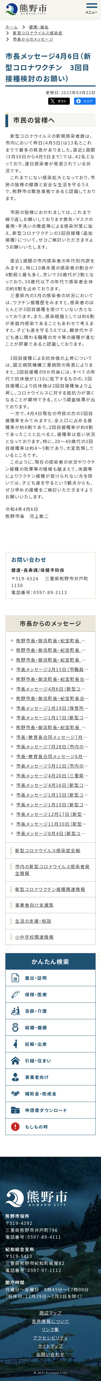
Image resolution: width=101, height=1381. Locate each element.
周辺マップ (50, 1312)
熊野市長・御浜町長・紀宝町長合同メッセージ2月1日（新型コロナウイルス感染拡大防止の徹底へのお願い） (53, 698)
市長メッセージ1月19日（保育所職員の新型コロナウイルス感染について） (53, 708)
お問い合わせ (50, 1354)
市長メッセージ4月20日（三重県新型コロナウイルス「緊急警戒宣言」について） (53, 775)
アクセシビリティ (50, 1337)
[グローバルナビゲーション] (91, 9)
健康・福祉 (39, 27)
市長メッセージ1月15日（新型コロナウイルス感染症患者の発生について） (53, 795)
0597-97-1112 (44, 1270)
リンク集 (50, 1329)
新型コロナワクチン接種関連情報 (50, 889)
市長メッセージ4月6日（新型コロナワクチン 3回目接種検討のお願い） (53, 688)
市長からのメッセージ (33, 39)
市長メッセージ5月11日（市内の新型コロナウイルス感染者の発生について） (53, 765)
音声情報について (50, 1321)
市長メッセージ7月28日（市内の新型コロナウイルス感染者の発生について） (53, 746)
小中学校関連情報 (34, 937)
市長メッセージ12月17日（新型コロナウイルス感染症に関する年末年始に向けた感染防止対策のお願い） (53, 814)
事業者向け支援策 (34, 905)
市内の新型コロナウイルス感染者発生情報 (52, 870)
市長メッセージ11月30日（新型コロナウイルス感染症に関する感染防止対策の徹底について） (53, 824)
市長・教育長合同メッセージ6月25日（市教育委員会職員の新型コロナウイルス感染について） (53, 756)
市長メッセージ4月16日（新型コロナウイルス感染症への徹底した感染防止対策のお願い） (53, 785)
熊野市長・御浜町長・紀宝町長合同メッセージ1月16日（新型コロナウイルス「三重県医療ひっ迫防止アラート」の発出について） (53, 679)
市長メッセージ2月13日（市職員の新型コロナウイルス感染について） (53, 669)
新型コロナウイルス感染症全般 (48, 850)
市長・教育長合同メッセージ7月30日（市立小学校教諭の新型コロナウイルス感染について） (53, 737)
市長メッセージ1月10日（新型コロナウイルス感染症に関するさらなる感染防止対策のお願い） (53, 804)
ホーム (11, 27)
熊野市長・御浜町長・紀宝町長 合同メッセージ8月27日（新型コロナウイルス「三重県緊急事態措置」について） (53, 640)
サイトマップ (50, 1345)
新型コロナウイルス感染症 (38, 33)
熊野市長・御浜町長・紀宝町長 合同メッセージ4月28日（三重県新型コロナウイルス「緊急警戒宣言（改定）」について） (53, 659)
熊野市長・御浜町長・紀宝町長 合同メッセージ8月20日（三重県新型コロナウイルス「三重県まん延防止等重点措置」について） (53, 650)
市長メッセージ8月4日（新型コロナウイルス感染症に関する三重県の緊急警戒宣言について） (53, 833)
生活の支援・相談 (33, 921)
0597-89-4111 (44, 1236)
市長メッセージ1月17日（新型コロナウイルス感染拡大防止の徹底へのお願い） (53, 717)
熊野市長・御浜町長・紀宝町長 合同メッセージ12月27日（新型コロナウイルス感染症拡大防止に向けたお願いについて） (53, 727)
